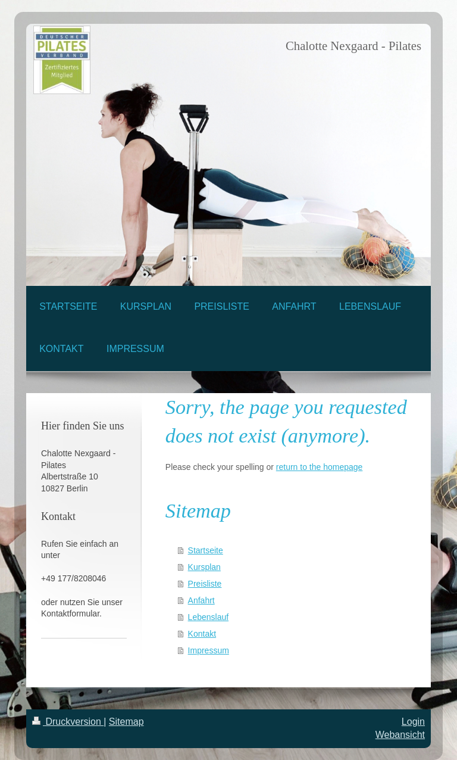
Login (413, 722)
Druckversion (68, 722)
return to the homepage (319, 467)
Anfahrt (201, 600)
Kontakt (202, 633)
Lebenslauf (208, 617)
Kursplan (204, 567)
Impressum (208, 650)
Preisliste (205, 583)
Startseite (205, 550)
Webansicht (400, 735)
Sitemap (126, 722)
